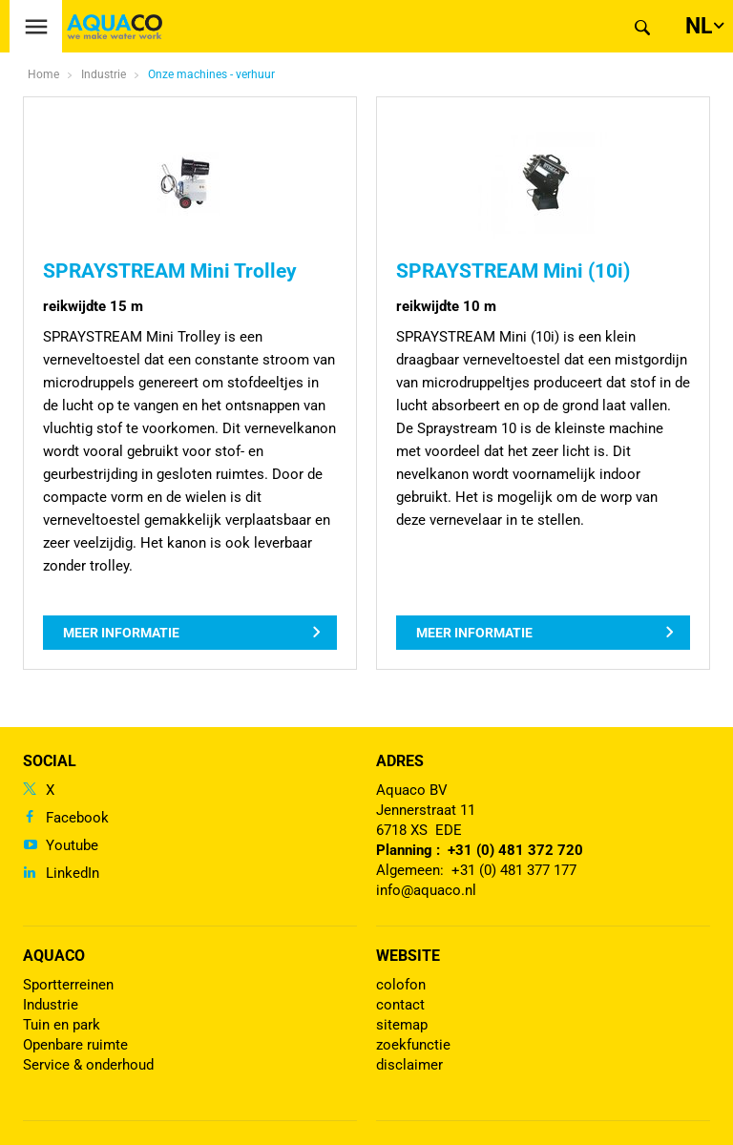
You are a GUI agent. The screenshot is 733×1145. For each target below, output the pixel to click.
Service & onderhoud (88, 1064)
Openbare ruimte (75, 1044)
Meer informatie (121, 632)
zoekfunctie (413, 1044)
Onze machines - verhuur (211, 74)
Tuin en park (61, 1024)
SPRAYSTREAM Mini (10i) (513, 271)
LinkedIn (72, 873)
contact (400, 1004)
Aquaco (54, 956)
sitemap (402, 1024)
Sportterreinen (68, 984)
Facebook (77, 817)
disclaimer (409, 1064)
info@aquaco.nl (426, 890)
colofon (401, 984)
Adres (400, 761)
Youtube (72, 845)
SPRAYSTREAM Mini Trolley (170, 271)
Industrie (50, 1004)
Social (49, 761)
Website (408, 956)
